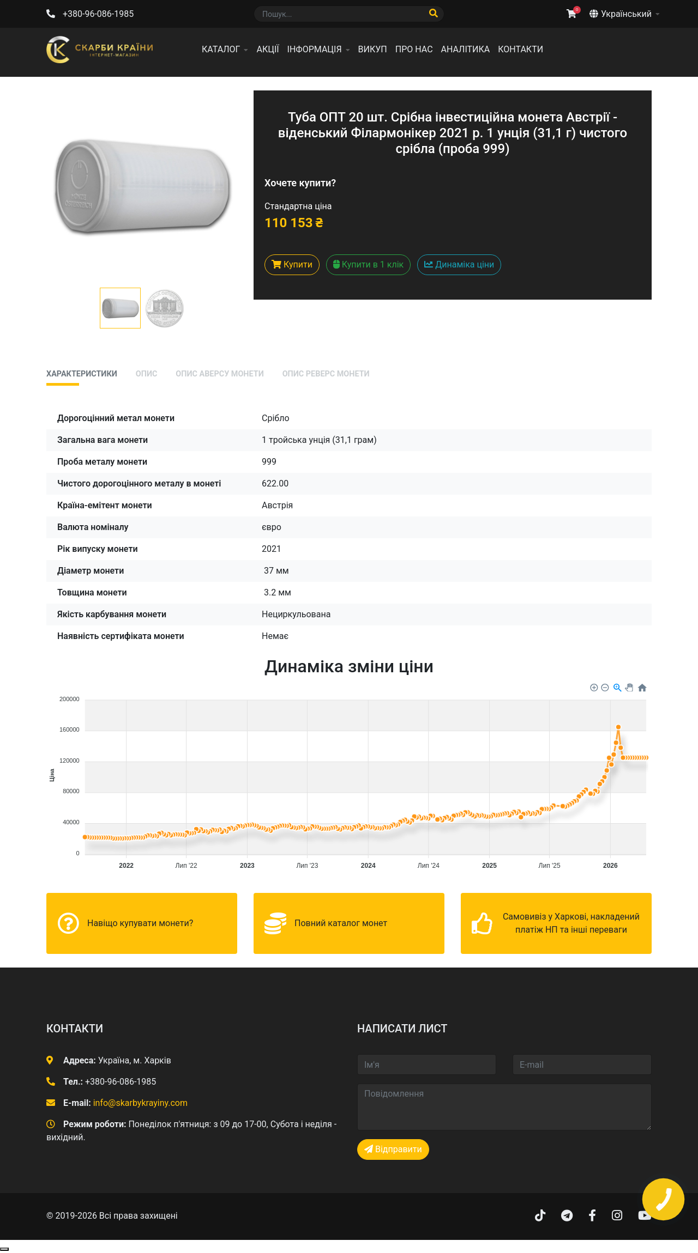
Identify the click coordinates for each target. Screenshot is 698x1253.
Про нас (414, 49)
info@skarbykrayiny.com (140, 1103)
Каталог (221, 49)
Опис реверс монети (326, 374)
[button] (120, 308)
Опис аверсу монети (219, 374)
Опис (147, 374)
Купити (292, 264)
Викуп (372, 49)
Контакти (520, 49)
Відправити (393, 1149)
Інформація (314, 49)
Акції (267, 49)
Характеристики (81, 374)
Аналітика (465, 49)
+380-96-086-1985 (98, 14)
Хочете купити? (300, 182)
